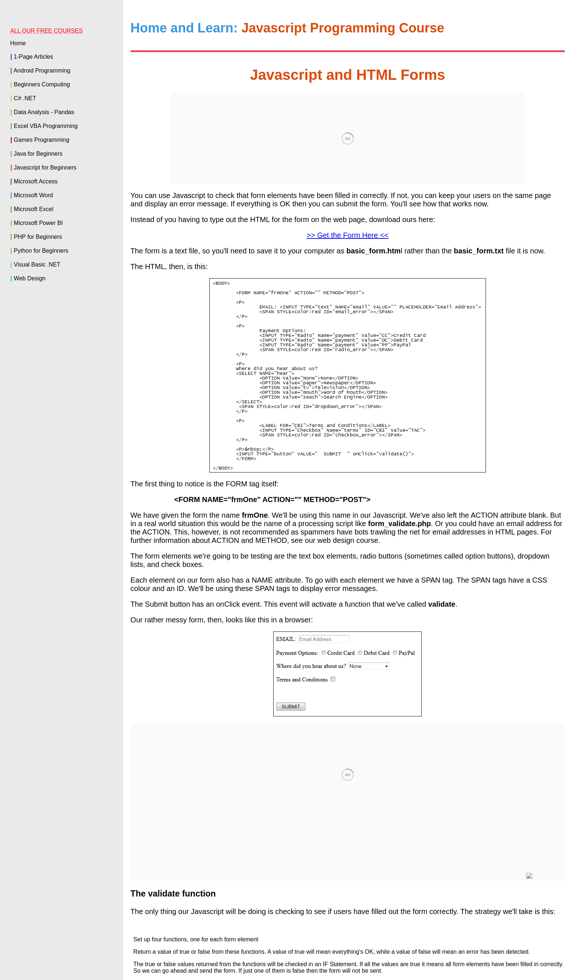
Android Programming (41, 70)
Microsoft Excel (33, 209)
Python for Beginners (41, 251)
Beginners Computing (42, 84)
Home (18, 43)
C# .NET (25, 98)
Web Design (30, 278)
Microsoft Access (36, 181)
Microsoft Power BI (38, 223)
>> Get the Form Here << (348, 137)
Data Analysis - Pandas (44, 112)
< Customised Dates (468, 876)
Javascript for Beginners (45, 167)
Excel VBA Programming (46, 126)
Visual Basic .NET (37, 264)
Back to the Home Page (348, 891)
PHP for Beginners (38, 237)
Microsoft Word (33, 195)
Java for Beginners (38, 154)
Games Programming (41, 140)
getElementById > (536, 876)
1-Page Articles (33, 57)
